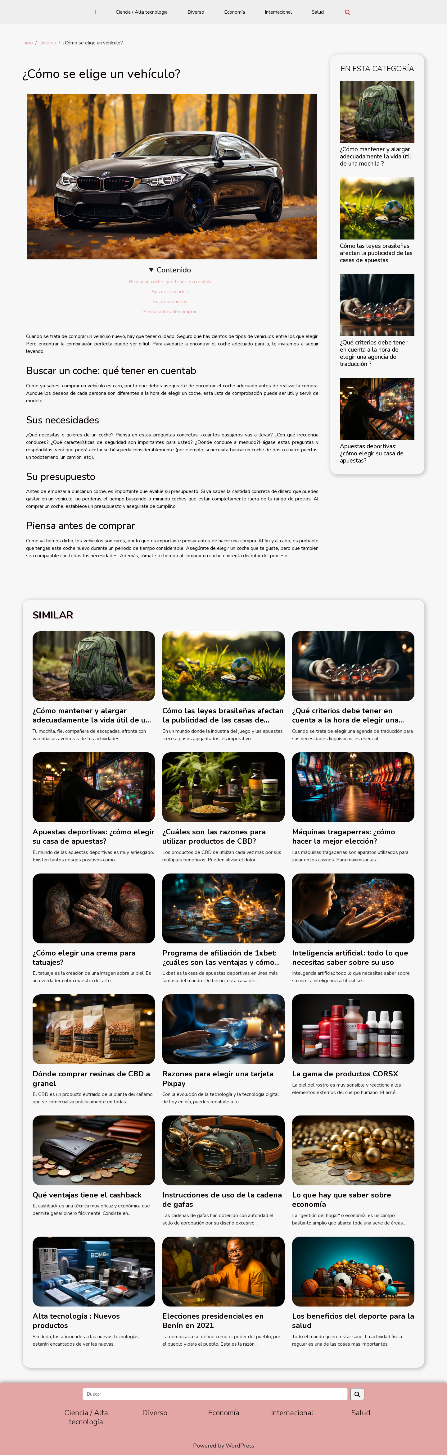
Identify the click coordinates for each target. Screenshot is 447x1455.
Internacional (278, 12)
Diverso (195, 12)
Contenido (174, 270)
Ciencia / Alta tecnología (142, 12)
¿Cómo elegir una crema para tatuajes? (84, 957)
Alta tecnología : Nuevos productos (76, 1320)
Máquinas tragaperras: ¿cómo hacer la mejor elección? (343, 836)
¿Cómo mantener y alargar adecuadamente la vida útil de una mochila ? (375, 156)
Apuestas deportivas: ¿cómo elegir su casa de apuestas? (372, 453)
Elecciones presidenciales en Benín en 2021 (213, 1320)
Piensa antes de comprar (169, 311)
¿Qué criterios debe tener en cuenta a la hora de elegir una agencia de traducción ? (374, 353)
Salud (318, 12)
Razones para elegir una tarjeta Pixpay (217, 1078)
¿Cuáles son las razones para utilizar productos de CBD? (214, 836)
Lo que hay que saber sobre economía (341, 1199)
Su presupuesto (170, 301)
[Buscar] (215, 1394)
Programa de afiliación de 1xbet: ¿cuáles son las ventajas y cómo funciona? (219, 962)
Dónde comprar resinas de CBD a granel (91, 1078)
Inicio (27, 42)
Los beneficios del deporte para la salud (353, 1320)
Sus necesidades (170, 291)
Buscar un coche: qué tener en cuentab (170, 281)
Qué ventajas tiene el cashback (87, 1195)
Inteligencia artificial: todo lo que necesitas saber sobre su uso (350, 957)
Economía (234, 12)
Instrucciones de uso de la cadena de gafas (222, 1199)
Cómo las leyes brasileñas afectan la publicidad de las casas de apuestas (376, 253)
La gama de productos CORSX (345, 1074)
